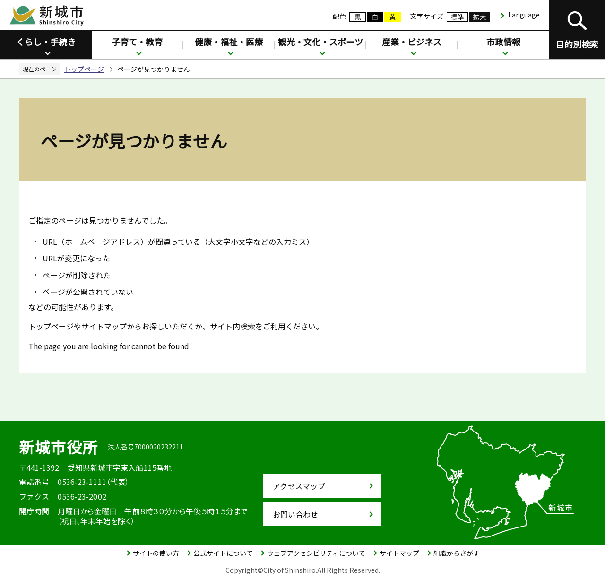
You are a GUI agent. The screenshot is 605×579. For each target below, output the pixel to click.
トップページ (84, 69)
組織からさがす (456, 553)
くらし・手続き (46, 41)
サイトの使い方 (156, 553)
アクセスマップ (299, 486)
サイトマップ (399, 553)
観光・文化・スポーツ (320, 41)
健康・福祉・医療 (229, 41)
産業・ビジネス (411, 41)
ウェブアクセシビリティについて (316, 553)
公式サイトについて (223, 553)
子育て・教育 (137, 41)
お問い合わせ (295, 514)
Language (524, 14)
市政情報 (503, 41)
